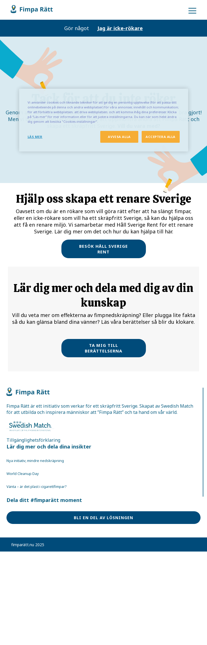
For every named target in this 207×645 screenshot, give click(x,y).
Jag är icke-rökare (120, 28)
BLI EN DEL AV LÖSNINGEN (103, 517)
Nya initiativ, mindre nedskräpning (35, 460)
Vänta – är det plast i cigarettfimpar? (36, 486)
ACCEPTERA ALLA (160, 137)
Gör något (76, 28)
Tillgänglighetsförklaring (33, 440)
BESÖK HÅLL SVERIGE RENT (103, 249)
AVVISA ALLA (119, 137)
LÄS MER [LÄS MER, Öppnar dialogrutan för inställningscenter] (35, 137)
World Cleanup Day (22, 473)
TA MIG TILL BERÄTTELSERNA (103, 348)
